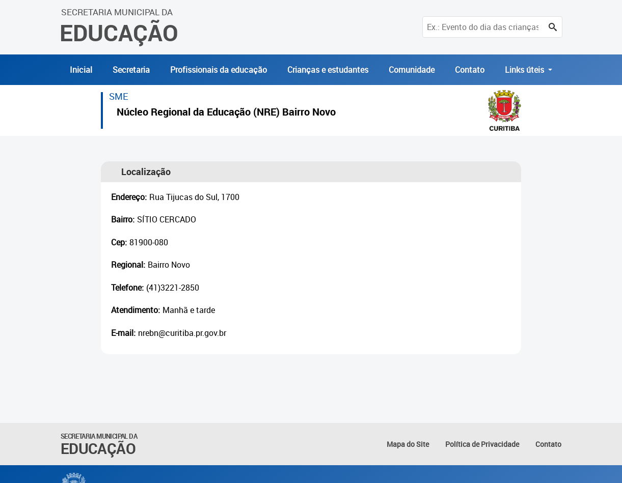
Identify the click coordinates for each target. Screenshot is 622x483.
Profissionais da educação (218, 69)
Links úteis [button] (525, 69)
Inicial (81, 69)
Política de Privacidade (482, 444)
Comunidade (412, 69)
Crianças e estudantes (327, 69)
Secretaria (131, 69)
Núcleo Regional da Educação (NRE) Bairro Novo (226, 113)
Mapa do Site (408, 444)
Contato (469, 69)
